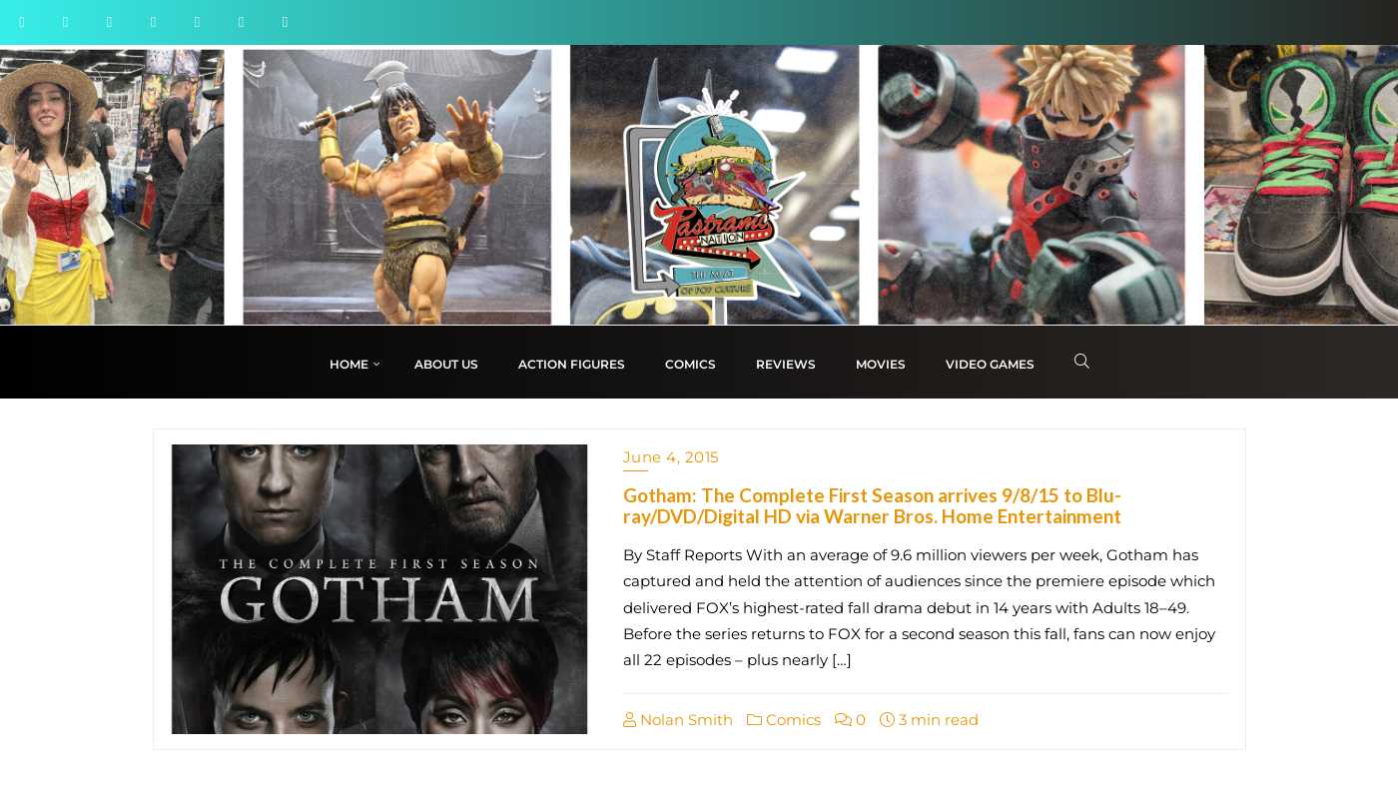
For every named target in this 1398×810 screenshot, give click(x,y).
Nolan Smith (678, 719)
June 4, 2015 (671, 456)
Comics (784, 719)
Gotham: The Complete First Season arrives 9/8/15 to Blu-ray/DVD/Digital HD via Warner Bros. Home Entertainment (872, 505)
